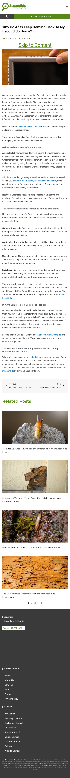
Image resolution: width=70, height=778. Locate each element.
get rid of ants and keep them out (45, 357)
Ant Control (10, 713)
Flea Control (11, 727)
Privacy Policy (11, 698)
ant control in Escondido (50, 335)
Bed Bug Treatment (14, 718)
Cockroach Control (14, 723)
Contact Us (10, 694)
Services (9, 684)
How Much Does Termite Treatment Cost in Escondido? (31, 547)
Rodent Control (12, 732)
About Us (9, 680)
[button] (67, 7)
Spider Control (12, 736)
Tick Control (11, 746)
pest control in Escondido (29, 126)
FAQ (7, 689)
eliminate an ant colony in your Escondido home (34, 180)
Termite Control (12, 741)
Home (8, 675)
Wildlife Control (12, 750)
